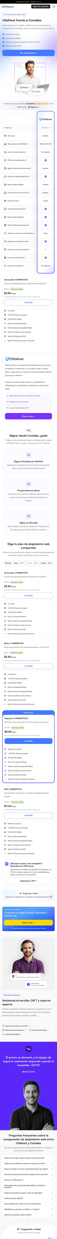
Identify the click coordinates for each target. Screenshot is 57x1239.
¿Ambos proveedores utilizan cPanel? (18, 1215)
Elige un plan (28, 416)
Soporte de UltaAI (11, 1034)
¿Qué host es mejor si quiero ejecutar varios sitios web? (24, 1158)
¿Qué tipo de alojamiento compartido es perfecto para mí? (27, 895)
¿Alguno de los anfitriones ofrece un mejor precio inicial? (24, 1163)
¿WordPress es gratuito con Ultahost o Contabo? (22, 1209)
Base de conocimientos (14, 1030)
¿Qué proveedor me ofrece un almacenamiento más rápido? (26, 1169)
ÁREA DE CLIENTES (40, 6)
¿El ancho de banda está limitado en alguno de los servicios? (26, 1174)
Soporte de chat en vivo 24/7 (16, 1026)
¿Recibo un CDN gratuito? (13, 1180)
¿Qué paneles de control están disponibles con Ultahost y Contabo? (25, 1186)
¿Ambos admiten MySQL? (13, 1198)
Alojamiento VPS (28, 881)
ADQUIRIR (28, 302)
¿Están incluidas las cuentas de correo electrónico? (22, 1204)
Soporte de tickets (39, 1030)
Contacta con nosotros (22, 2)
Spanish (36, 2)
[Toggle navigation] (54, 6)
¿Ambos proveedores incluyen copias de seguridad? (23, 1193)
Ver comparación (28, 53)
